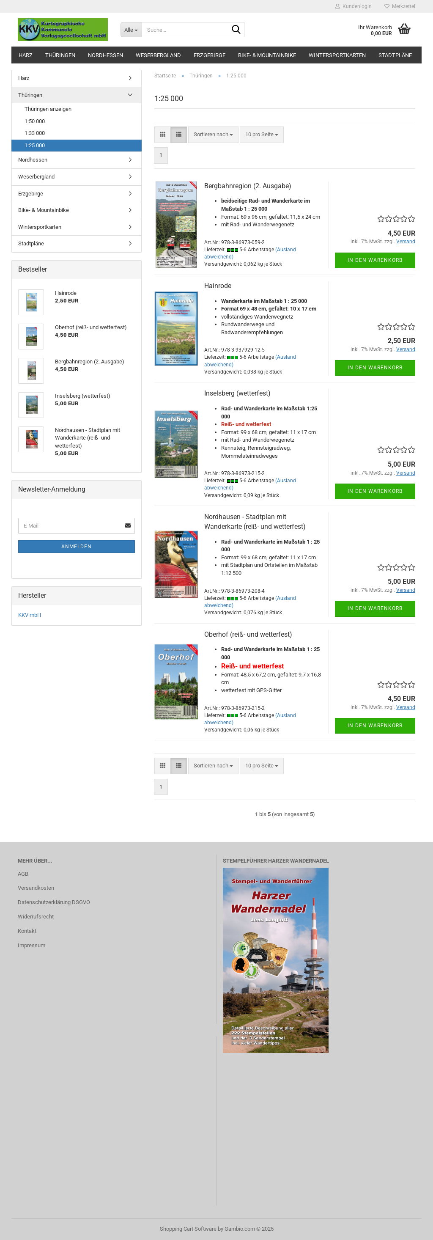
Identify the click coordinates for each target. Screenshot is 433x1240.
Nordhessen (105, 55)
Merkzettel (399, 6)
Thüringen (60, 55)
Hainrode (217, 286)
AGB (23, 874)
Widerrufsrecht (36, 916)
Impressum (31, 945)
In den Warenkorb (375, 260)
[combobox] (213, 134)
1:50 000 (35, 121)
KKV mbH (29, 615)
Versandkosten (36, 888)
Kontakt (27, 931)
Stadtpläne (395, 55)
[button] (162, 134)
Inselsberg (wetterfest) (237, 393)
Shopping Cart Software (188, 1229)
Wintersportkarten (337, 55)
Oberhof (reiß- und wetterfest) (248, 634)
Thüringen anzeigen (48, 109)
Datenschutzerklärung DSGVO (54, 902)
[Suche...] (131, 29)
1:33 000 (35, 133)
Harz (26, 55)
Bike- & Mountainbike (267, 55)
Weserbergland (158, 55)
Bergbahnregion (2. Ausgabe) (247, 186)
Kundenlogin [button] (353, 6)
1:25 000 (35, 145)
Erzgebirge (209, 55)
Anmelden (76, 547)
